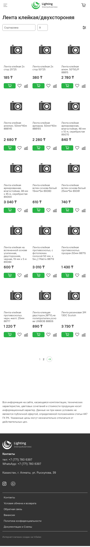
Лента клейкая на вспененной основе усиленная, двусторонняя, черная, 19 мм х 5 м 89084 (15, 254)
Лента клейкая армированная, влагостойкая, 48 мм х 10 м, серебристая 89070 (73, 128)
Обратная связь (13, 509)
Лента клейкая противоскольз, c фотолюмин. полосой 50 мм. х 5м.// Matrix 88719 (43, 253)
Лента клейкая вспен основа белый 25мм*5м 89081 (73, 188)
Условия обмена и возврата (20, 503)
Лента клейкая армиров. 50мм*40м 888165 (44, 125)
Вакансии (9, 515)
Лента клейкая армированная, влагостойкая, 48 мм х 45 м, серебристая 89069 (16, 190)
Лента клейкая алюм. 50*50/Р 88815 (70, 69)
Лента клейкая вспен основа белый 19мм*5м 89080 (44, 188)
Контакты (9, 497)
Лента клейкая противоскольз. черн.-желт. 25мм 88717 (14, 317)
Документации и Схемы (18, 526)
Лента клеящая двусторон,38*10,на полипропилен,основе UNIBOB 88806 (44, 317)
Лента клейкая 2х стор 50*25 (42, 68)
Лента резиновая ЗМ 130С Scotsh (73, 314)
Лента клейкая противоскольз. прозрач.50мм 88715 (73, 250)
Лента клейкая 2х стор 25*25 (14, 68)
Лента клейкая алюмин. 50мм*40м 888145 (15, 125)
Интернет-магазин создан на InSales (21, 536)
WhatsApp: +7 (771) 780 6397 (21, 464)
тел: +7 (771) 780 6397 (17, 459)
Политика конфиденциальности (22, 520)
